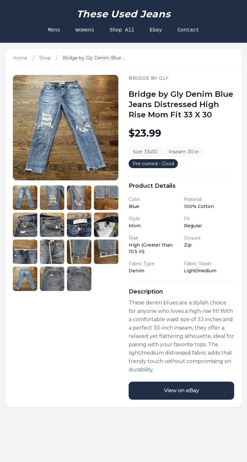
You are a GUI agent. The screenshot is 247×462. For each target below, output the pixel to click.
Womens (85, 30)
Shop (45, 58)
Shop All (122, 30)
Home (20, 58)
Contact (188, 30)
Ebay (156, 30)
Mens (54, 30)
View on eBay (181, 390)
